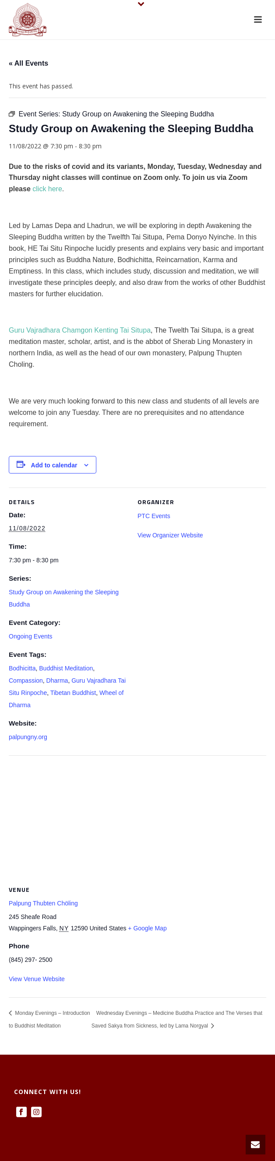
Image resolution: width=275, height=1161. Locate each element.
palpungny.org (28, 736)
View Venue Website (37, 978)
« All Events (28, 63)
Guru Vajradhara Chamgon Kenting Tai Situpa (80, 330)
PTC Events (154, 515)
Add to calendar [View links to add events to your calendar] (54, 465)
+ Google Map (147, 928)
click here (47, 189)
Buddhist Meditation (66, 668)
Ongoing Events (31, 636)
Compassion (26, 680)
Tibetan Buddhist (73, 692)
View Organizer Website (170, 535)
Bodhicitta (22, 668)
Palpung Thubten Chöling (43, 903)
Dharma (57, 680)
